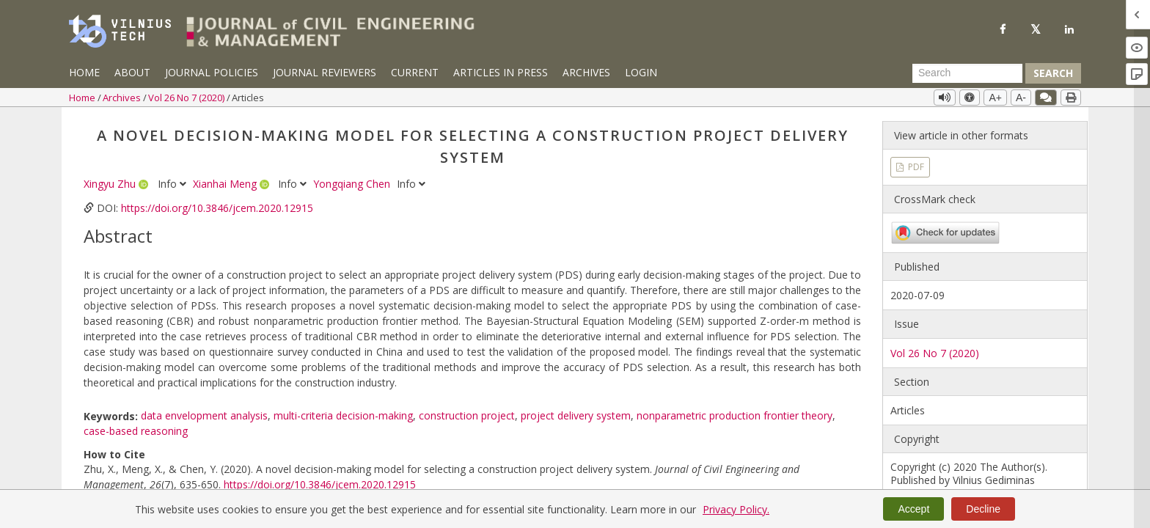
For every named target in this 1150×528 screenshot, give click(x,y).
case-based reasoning (136, 431)
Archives (586, 72)
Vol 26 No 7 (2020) (187, 97)
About (132, 72)
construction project (467, 415)
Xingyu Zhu (111, 184)
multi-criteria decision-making (343, 415)
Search (1053, 73)
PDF (915, 167)
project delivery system (576, 415)
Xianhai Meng (226, 184)
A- (1021, 97)
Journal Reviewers (324, 72)
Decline (983, 509)
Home (84, 72)
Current (415, 72)
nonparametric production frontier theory (734, 415)
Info (173, 184)
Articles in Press (500, 72)
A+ (995, 97)
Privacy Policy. (736, 509)
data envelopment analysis (204, 415)
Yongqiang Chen (353, 184)
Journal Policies (211, 72)
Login (641, 72)
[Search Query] (967, 73)
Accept (913, 509)
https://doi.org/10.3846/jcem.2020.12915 (217, 208)
